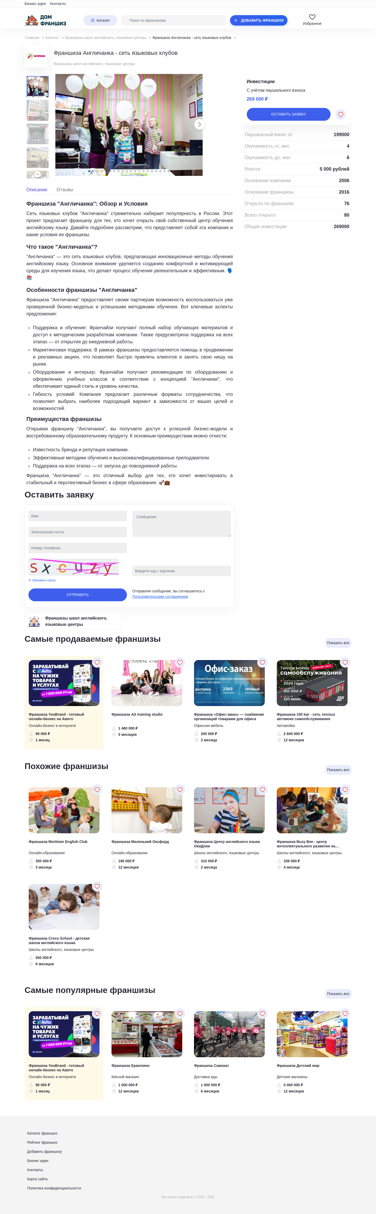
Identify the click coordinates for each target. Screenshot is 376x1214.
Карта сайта (37, 1179)
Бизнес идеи (35, 4)
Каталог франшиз (42, 1133)
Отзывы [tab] (65, 189)
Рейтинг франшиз (42, 1142)
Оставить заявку (288, 114)
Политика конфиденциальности (54, 1188)
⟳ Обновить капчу (42, 580)
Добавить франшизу (44, 1151)
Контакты (58, 4)
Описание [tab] (37, 189)
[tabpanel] (129, 343)
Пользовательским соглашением (160, 596)
